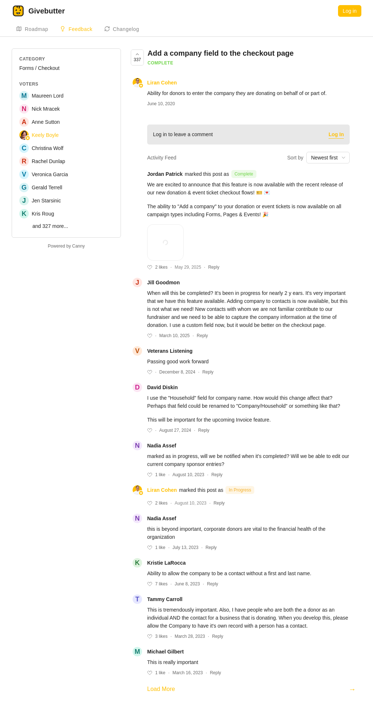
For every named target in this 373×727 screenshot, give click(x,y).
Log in (350, 11)
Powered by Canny (66, 246)
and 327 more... (50, 226)
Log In (336, 134)
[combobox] (328, 157)
